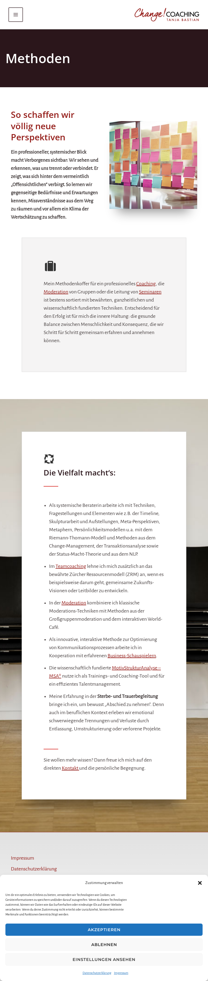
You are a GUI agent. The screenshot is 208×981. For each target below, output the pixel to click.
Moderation (56, 292)
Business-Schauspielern (132, 656)
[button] (200, 883)
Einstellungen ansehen (104, 959)
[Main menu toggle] (18, 15)
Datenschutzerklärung (97, 972)
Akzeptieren (104, 929)
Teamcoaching (71, 566)
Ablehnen (104, 944)
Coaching (146, 284)
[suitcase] (50, 266)
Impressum (121, 972)
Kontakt (70, 768)
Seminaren (150, 292)
